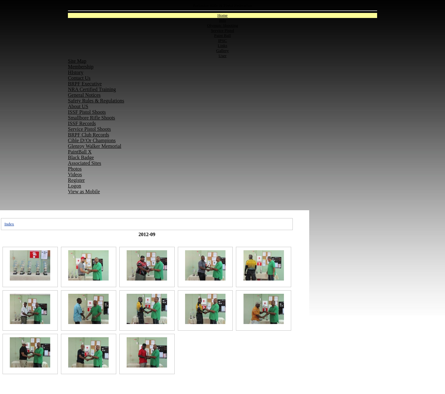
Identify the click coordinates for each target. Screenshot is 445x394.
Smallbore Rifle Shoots (91, 117)
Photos (75, 168)
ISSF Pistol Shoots (87, 112)
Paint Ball (222, 35)
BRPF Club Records (88, 134)
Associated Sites (84, 163)
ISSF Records (82, 123)
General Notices (84, 95)
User (222, 55)
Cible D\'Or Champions (92, 140)
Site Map (77, 61)
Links (222, 45)
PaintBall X (80, 151)
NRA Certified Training (92, 89)
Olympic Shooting (222, 25)
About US (78, 106)
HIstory (75, 72)
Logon (74, 185)
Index (9, 224)
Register (76, 180)
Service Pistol (222, 30)
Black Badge (81, 157)
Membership (80, 66)
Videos (75, 174)
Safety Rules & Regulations (96, 100)
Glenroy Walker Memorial (94, 146)
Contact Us (79, 78)
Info (222, 20)
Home (222, 15)
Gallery (222, 50)
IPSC (222, 40)
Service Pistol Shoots (89, 129)
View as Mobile (84, 191)
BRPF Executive (85, 83)
